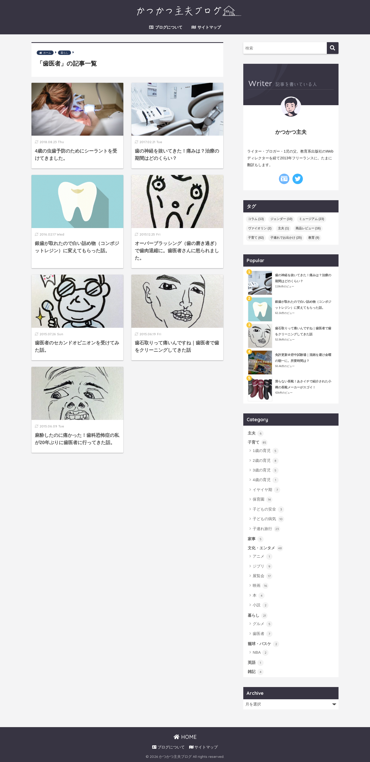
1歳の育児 (266, 451)
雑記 (256, 672)
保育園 (262, 499)
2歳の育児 (266, 461)
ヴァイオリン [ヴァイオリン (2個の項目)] (259, 228)
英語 (256, 663)
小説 (261, 605)
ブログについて (165, 27)
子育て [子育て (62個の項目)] (256, 238)
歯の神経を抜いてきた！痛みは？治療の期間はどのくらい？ (303, 278)
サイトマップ (206, 27)
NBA (261, 653)
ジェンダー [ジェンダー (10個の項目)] (281, 219)
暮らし (257, 616)
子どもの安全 (268, 509)
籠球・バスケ (263, 644)
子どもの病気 (268, 519)
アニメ (262, 556)
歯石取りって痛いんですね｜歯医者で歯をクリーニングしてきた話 (303, 331)
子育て (257, 442)
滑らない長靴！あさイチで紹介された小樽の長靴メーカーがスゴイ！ (303, 384)
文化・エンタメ (265, 548)
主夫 (256, 433)
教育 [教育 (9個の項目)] (313, 238)
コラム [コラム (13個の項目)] (256, 219)
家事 (256, 539)
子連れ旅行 (266, 529)
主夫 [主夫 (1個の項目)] (283, 228)
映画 (261, 586)
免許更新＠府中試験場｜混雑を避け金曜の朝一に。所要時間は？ (303, 358)
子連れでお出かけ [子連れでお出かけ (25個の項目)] (286, 238)
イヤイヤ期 (266, 490)
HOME (185, 737)
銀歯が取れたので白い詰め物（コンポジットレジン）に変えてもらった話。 (303, 305)
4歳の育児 (266, 480)
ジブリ (262, 566)
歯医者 (262, 634)
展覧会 (262, 576)
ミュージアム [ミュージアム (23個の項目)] (311, 219)
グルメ (262, 624)
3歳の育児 (266, 470)
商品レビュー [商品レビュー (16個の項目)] (308, 228)
